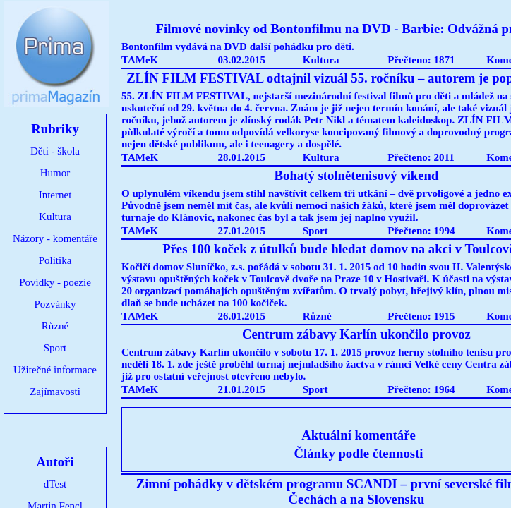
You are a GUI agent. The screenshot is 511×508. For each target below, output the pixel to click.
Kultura (55, 216)
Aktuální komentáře (358, 435)
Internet (55, 194)
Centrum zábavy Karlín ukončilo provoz (356, 334)
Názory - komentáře (55, 238)
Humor (55, 173)
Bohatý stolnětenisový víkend (357, 175)
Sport (55, 347)
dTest (55, 484)
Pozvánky (55, 304)
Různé (55, 326)
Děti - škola (55, 151)
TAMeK (139, 60)
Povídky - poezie (55, 282)
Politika (55, 260)
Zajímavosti (55, 391)
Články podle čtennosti (358, 453)
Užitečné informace (55, 369)
